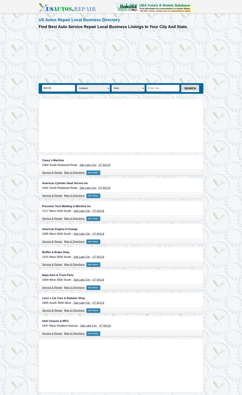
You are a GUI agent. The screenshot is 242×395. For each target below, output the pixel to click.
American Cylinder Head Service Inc (65, 183)
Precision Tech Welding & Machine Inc (66, 206)
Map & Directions (74, 172)
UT (100, 165)
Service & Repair (52, 172)
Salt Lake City (88, 165)
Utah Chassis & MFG (55, 321)
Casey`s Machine (53, 160)
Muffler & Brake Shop (56, 252)
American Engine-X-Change (60, 229)
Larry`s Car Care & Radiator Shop (63, 298)
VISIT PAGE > (93, 173)
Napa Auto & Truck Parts (58, 275)
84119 (106, 165)
